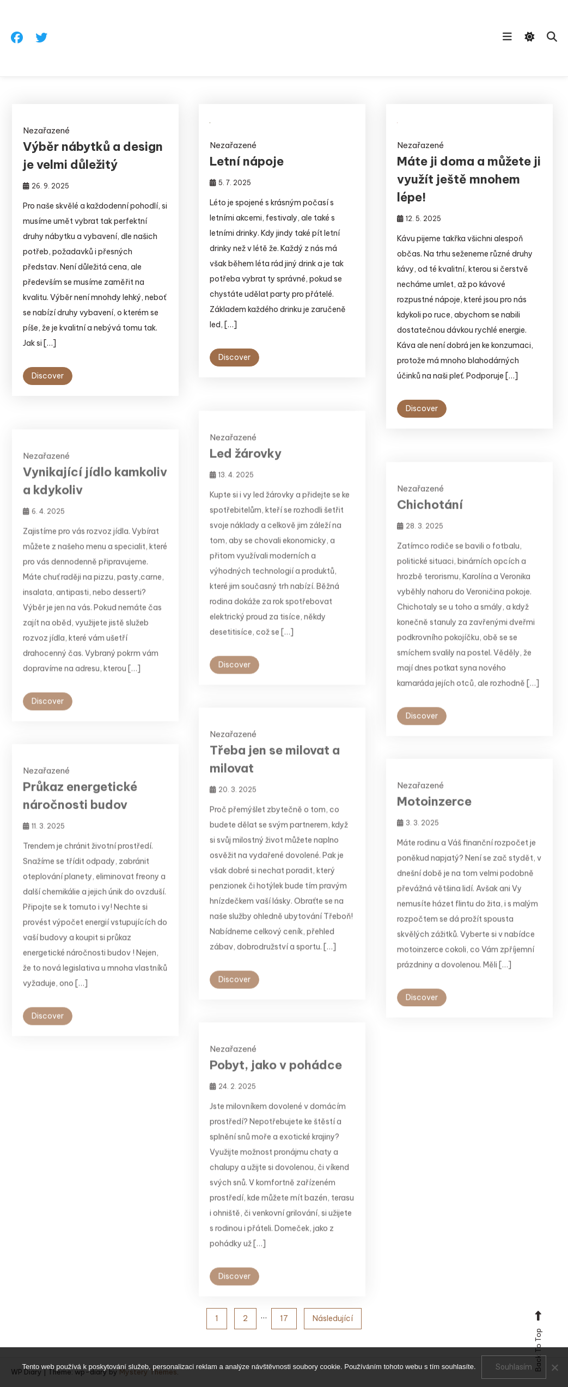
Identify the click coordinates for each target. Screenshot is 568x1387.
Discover (48, 376)
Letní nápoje (247, 161)
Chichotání (430, 514)
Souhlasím (514, 1366)
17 (284, 1318)
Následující (333, 1318)
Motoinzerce (434, 811)
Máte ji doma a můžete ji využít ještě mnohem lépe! (469, 179)
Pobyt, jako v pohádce (276, 1075)
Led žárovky (246, 463)
